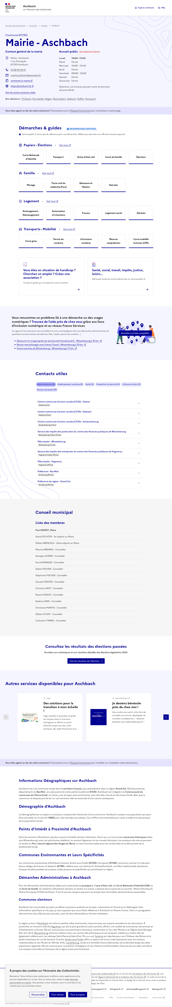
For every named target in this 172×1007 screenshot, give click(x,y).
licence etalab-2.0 (60, 1003)
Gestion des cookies (96, 997)
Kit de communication (125, 997)
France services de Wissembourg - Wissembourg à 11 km (45, 348)
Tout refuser (57, 994)
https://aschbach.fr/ (21, 86)
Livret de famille (113, 157)
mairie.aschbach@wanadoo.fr (26, 75)
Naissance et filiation (85, 185)
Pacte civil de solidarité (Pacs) (58, 185)
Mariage (31, 185)
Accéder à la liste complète (135, 333)
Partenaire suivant (166, 717)
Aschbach (43, 923)
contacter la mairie (20, 80)
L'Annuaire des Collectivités (100, 973)
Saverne (99, 936)
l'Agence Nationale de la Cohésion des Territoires (120, 977)
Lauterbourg (72, 942)
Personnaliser (38, 994)
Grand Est (33, 26)
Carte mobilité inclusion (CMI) (141, 241)
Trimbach (26, 98)
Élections (141, 157)
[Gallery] (86, 717)
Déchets (141, 213)
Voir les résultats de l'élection (85, 661)
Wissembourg (41, 933)
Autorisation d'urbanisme (58, 213)
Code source (157, 997)
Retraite (113, 185)
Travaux (86, 213)
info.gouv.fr (115, 989)
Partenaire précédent (6, 717)
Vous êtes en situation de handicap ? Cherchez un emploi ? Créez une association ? (49, 274)
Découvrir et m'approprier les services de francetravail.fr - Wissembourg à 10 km (58, 340)
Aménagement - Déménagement (31, 213)
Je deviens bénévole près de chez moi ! (126, 705)
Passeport (58, 157)
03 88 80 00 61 (18, 69)
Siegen (48, 98)
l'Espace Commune (80, 110)
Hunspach (90, 98)
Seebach (71, 98)
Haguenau (56, 926)
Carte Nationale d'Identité (31, 156)
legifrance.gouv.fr (96, 989)
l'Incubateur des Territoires (144, 973)
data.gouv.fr (157, 989)
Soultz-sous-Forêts (74, 939)
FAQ (163, 7)
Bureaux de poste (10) (47, 389)
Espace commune (146, 7)
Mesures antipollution (113, 241)
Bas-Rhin (44, 26)
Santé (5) (89, 384)
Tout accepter (77, 994)
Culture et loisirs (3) (131, 384)
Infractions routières (86, 241)
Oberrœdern (59, 98)
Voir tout (63, 145)
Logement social (113, 213)
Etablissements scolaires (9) (70, 384)
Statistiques (143, 997)
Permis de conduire (58, 241)
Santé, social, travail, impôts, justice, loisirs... (117, 272)
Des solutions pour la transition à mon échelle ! (60, 707)
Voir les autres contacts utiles (20, 92)
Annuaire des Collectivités (15, 26)
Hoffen (80, 98)
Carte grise (31, 241)
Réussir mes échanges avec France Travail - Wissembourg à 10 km (50, 344)
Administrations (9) (46, 384)
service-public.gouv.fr (136, 989)
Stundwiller (38, 98)
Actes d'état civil (86, 157)
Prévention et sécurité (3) (108, 384)
